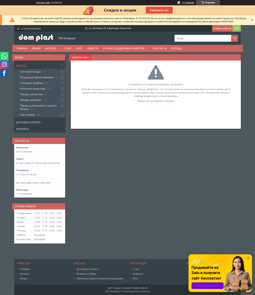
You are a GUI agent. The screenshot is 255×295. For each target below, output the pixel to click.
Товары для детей (31, 94)
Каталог (50, 48)
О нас (68, 48)
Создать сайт (43, 2)
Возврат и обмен (86, 273)
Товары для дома (30, 99)
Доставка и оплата (28, 122)
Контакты (160, 48)
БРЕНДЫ (176, 48)
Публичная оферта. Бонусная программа (99, 278)
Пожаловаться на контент (136, 291)
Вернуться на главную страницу (156, 101)
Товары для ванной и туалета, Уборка (38, 107)
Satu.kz (144, 288)
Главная (21, 48)
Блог (79, 48)
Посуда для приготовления (36, 77)
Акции (36, 48)
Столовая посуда (30, 71)
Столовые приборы (32, 82)
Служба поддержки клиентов (124, 48)
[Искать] (234, 38)
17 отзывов (188, 2)
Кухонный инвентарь (33, 88)
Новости (93, 48)
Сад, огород (27, 114)
